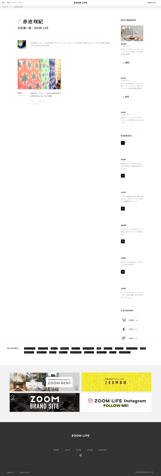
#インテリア (43, 348)
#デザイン (42, 101)
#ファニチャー (124, 352)
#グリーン (63, 352)
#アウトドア (29, 352)
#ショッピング (29, 348)
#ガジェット (42, 352)
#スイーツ (76, 348)
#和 (99, 348)
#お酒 (143, 348)
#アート (33, 101)
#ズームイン (89, 352)
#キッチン (108, 348)
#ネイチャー (102, 352)
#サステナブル (75, 352)
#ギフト (52, 352)
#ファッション (35, 104)
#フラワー (119, 348)
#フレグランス (131, 348)
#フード (112, 352)
